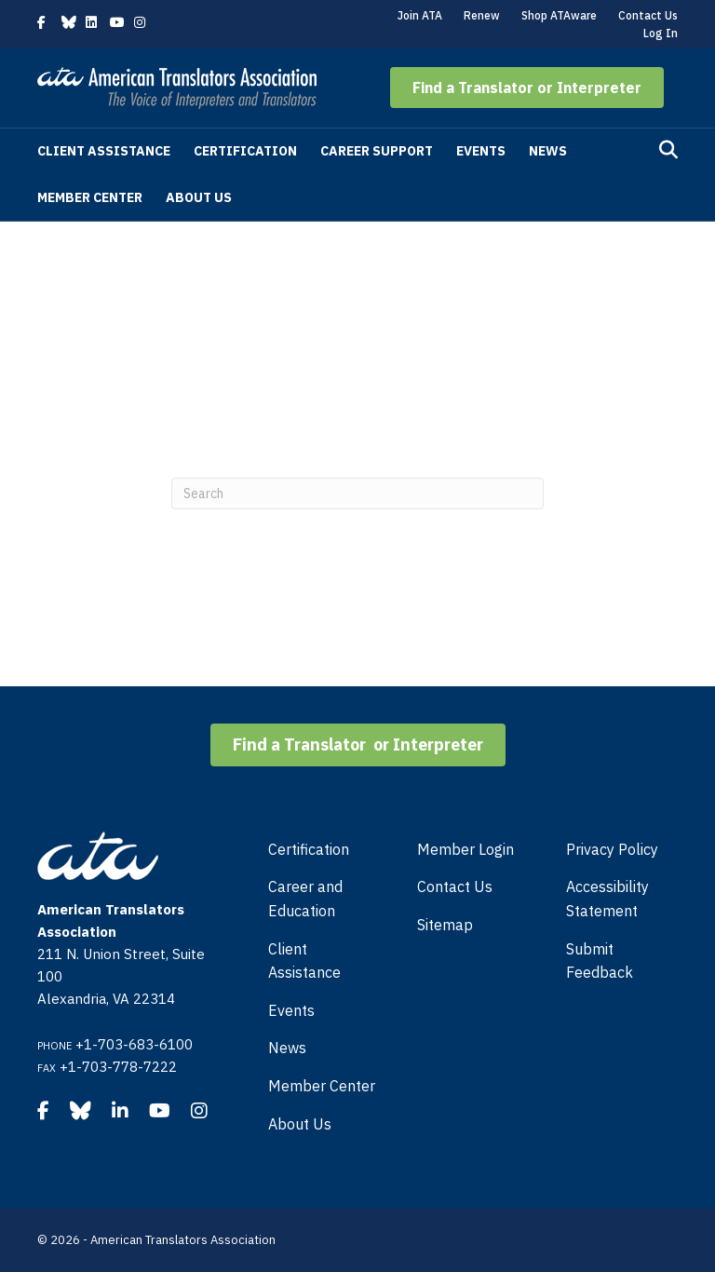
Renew (482, 15)
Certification (245, 150)
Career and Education (305, 898)
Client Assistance (103, 150)
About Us (199, 197)
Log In (660, 33)
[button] (527, 87)
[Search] (668, 150)
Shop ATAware (559, 15)
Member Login (465, 849)
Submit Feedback (599, 961)
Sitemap (445, 924)
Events (481, 150)
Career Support (376, 150)
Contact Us (648, 15)
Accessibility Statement (607, 898)
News (548, 150)
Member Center (89, 197)
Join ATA (420, 15)
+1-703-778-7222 (118, 1067)
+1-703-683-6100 (134, 1044)
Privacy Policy (612, 849)
